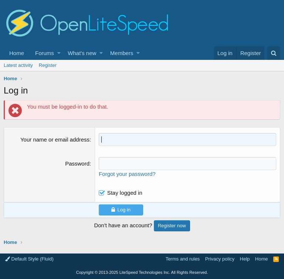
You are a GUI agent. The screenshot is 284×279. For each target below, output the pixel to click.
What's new (82, 53)
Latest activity (18, 65)
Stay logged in (124, 193)
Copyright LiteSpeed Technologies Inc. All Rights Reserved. (142, 272)
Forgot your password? (127, 174)
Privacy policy (219, 259)
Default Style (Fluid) (29, 259)
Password (77, 163)
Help (245, 259)
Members (121, 53)
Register (48, 65)
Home (16, 53)
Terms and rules (183, 259)
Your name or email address (54, 139)
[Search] (273, 53)
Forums (44, 53)
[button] (58, 53)
